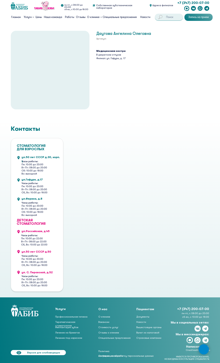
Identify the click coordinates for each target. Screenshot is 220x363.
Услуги (28, 17)
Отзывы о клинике (108, 332)
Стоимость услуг (108, 327)
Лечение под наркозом (68, 338)
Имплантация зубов (66, 327)
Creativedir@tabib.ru (198, 350)
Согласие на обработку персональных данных (126, 355)
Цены (38, 17)
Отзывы (81, 17)
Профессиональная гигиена (71, 316)
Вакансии (103, 322)
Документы (142, 316)
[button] (198, 17)
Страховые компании (148, 338)
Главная (16, 17)
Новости (145, 17)
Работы (69, 17)
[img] (25, 311)
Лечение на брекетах (67, 332)
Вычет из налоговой (147, 332)
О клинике (93, 17)
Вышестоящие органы (148, 327)
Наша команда (53, 17)
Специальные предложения (120, 17)
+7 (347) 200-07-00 (193, 3)
